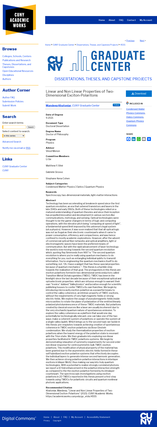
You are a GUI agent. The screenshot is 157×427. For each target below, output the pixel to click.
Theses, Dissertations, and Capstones (16, 65)
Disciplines (8, 75)
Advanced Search (11, 141)
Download (139, 93)
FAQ (65, 417)
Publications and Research (16, 60)
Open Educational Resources (17, 71)
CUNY (5, 170)
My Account (77, 417)
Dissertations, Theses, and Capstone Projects (97, 45)
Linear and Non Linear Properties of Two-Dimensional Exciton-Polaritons (80, 93)
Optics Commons (134, 117)
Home (47, 45)
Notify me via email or (16, 148)
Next (142, 40)
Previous (130, 40)
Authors (6, 79)
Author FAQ (8, 97)
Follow (116, 105)
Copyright (57, 420)
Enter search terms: (13, 122)
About (56, 417)
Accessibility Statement (98, 417)
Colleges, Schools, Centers (16, 56)
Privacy (47, 420)
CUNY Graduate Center (63, 45)
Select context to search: (16, 131)
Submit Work (9, 105)
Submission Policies (13, 101)
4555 (122, 45)
